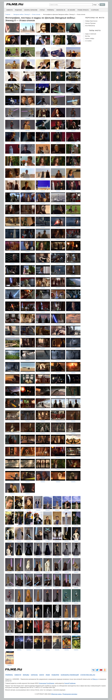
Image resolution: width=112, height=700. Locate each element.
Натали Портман (90, 23)
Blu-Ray (87, 36)
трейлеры (50, 10)
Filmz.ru (94, 679)
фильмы (26, 675)
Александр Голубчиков (46, 683)
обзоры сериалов (30, 10)
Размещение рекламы (70, 694)
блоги (41, 675)
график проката (83, 10)
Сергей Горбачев (69, 683)
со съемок (88, 40)
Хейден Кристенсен (91, 21)
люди (48, 675)
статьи (42, 10)
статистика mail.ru (87, 675)
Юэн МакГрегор (90, 25)
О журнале (95, 10)
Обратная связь (56, 694)
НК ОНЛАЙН (71, 10)
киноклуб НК (60, 10)
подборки (55, 675)
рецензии (18, 10)
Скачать (12, 33)
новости (9, 10)
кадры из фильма (90, 34)
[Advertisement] (95, 70)
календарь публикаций (70, 675)
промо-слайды (89, 38)
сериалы (34, 675)
